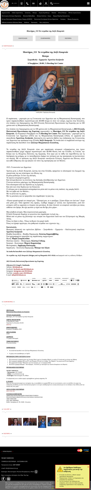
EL (12, 3)
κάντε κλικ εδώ (10, 391)
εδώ (53, 488)
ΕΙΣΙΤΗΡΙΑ (68, 38)
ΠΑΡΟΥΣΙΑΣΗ (22, 38)
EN (16, 3)
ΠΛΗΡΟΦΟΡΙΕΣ (45, 38)
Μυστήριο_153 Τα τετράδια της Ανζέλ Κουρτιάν (45, 31)
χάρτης (9, 324)
